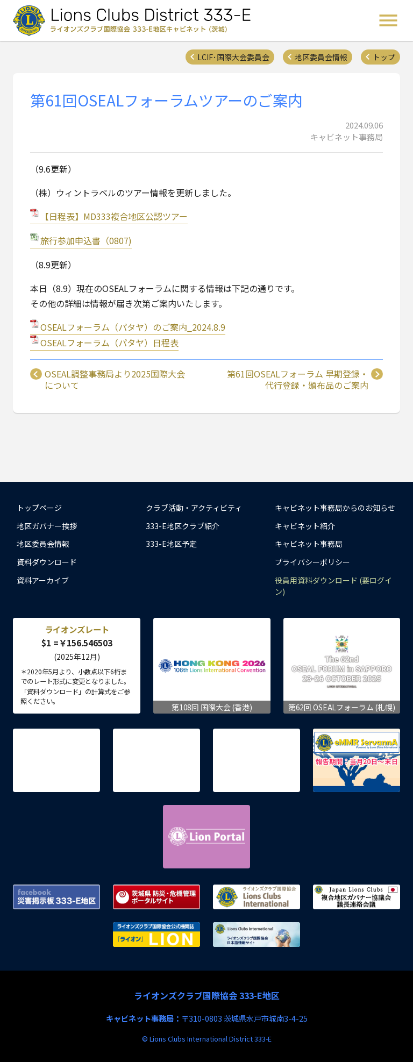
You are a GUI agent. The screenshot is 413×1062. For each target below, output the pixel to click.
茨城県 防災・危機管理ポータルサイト (156, 897)
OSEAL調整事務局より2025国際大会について (115, 379)
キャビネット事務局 (309, 543)
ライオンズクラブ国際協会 (256, 897)
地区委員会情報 (321, 57)
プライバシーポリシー (312, 562)
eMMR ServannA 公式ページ (356, 760)
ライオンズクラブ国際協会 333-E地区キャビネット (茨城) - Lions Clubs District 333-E (135, 20)
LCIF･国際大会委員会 (233, 57)
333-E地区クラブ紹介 (182, 526)
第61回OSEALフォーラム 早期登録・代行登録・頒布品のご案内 (297, 379)
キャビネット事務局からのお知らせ (335, 507)
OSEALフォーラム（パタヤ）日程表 (109, 342)
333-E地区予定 (171, 543)
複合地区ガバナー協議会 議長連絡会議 (356, 897)
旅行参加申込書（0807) (86, 240)
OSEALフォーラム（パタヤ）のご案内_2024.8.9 (132, 326)
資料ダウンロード (47, 562)
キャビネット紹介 (305, 526)
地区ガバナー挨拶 (47, 526)
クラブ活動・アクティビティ (194, 507)
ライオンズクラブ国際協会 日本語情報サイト (256, 934)
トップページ (39, 507)
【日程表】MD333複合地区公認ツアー (114, 216)
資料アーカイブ (43, 580)
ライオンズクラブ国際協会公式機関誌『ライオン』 (156, 934)
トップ (384, 57)
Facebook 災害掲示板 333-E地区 (56, 897)
